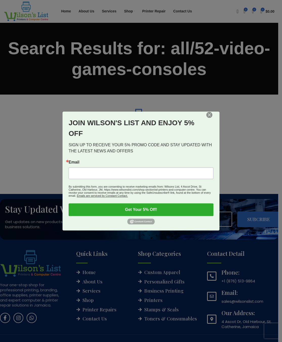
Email (74, 162)
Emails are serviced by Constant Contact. (102, 195)
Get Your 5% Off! (141, 209)
